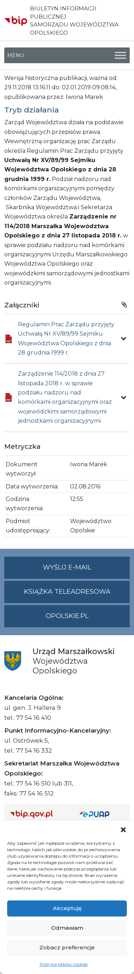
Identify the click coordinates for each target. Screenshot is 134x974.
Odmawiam (67, 927)
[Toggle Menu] (120, 55)
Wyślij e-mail (86, 570)
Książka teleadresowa (67, 592)
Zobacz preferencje (67, 947)
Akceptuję (67, 908)
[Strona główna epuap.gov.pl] (102, 814)
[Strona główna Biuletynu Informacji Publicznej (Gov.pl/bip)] (39, 814)
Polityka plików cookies (64, 964)
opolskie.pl (67, 616)
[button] (123, 829)
